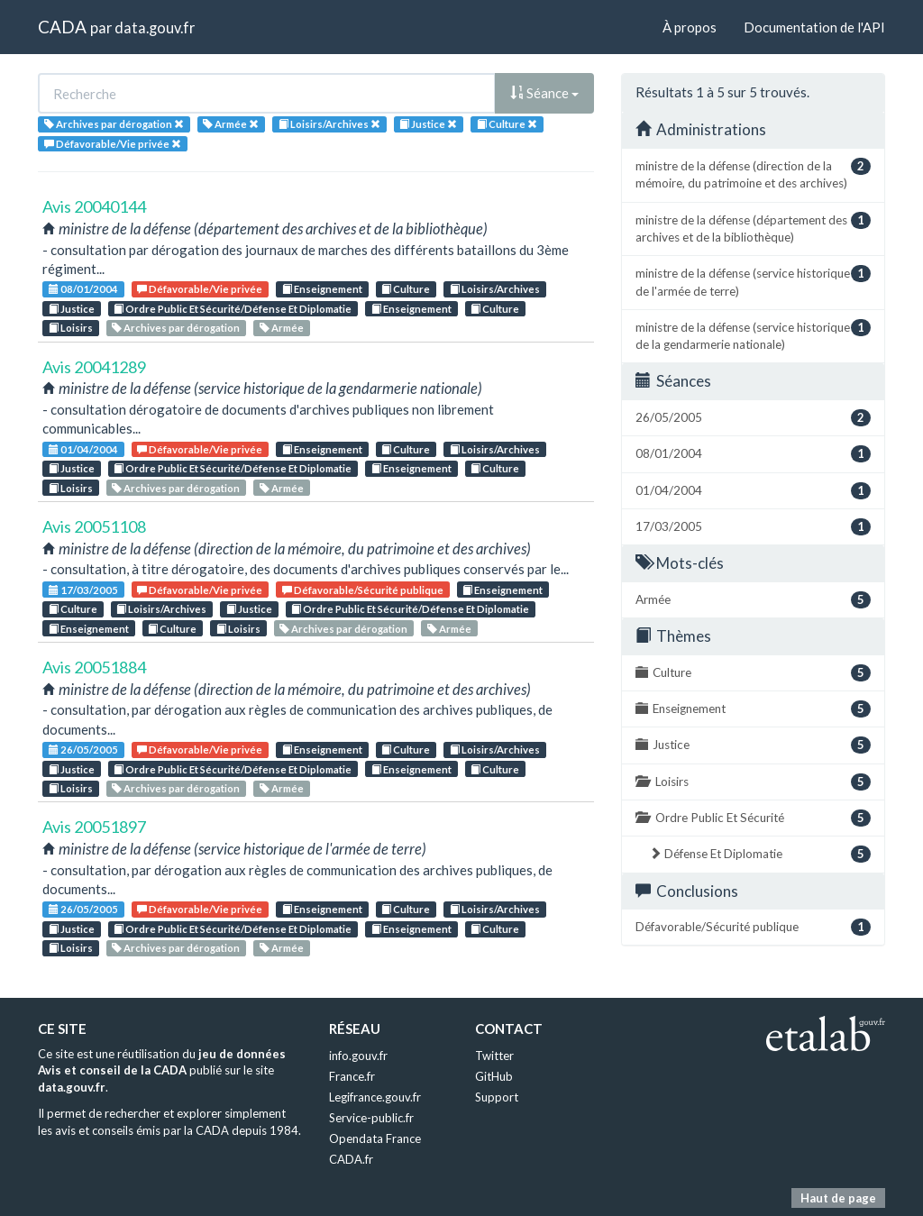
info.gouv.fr (358, 1055)
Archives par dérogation (176, 328)
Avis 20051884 (94, 667)
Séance (544, 93)
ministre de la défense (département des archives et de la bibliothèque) (753, 228)
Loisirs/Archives (495, 289)
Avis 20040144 (94, 206)
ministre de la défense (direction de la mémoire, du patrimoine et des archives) (753, 174)
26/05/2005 (83, 749)
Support (496, 1097)
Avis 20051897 (94, 827)
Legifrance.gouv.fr (375, 1097)
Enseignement (322, 289)
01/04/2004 (83, 449)
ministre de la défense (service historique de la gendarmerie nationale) (753, 335)
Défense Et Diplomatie (760, 854)
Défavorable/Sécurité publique (362, 590)
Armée (282, 328)
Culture (405, 289)
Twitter (494, 1055)
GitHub (494, 1076)
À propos (690, 27)
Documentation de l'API (814, 27)
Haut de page (838, 1198)
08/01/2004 (83, 289)
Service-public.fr (371, 1118)
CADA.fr (351, 1159)
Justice (72, 309)
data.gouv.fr (154, 27)
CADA (62, 26)
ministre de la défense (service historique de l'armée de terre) (753, 281)
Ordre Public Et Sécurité (753, 818)
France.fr (352, 1076)
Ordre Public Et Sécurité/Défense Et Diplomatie (233, 309)
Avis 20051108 (94, 526)
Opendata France (375, 1138)
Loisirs (71, 328)
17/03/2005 (83, 590)
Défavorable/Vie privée (199, 289)
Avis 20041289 (94, 367)
